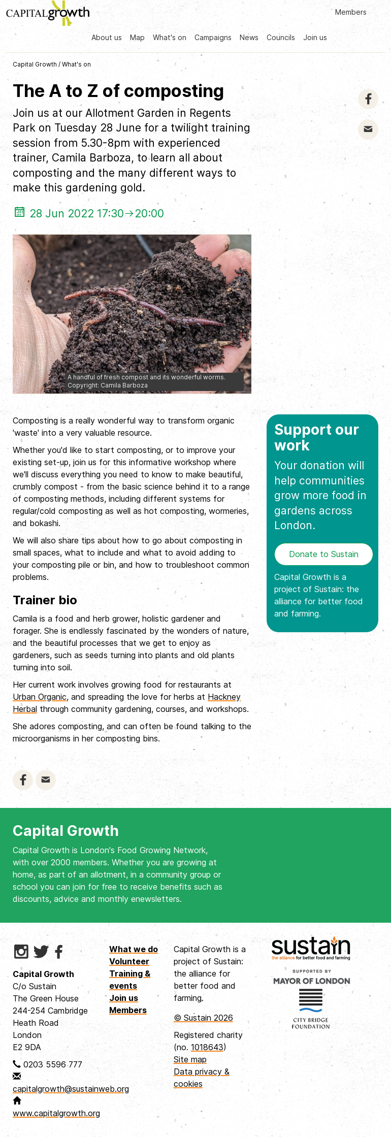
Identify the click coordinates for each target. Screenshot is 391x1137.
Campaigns (213, 37)
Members (351, 12)
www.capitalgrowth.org (56, 1113)
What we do (133, 949)
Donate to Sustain (324, 554)
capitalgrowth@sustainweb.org (71, 1089)
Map (137, 37)
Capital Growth (35, 64)
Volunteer (129, 961)
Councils (281, 37)
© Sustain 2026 (203, 1018)
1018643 (207, 1047)
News (249, 37)
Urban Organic (40, 697)
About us (106, 37)
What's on (169, 37)
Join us (315, 37)
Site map (190, 1059)
